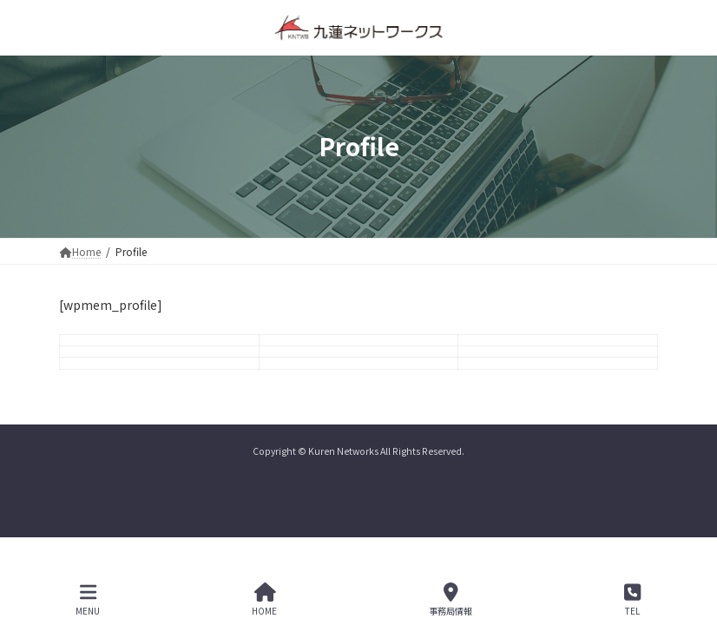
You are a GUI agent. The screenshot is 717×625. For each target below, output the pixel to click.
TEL (632, 599)
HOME (264, 599)
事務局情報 (450, 599)
